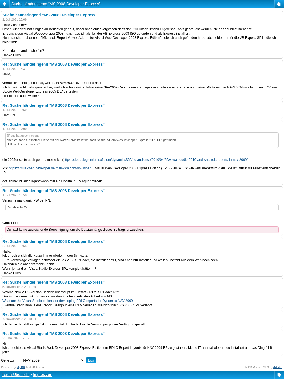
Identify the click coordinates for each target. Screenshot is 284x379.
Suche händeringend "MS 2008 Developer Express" (55, 4)
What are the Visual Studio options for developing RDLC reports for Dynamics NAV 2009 (67, 301)
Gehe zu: (8, 360)
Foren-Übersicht (15, 374)
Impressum (42, 374)
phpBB (21, 367)
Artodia (277, 367)
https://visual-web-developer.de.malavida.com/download (50, 168)
